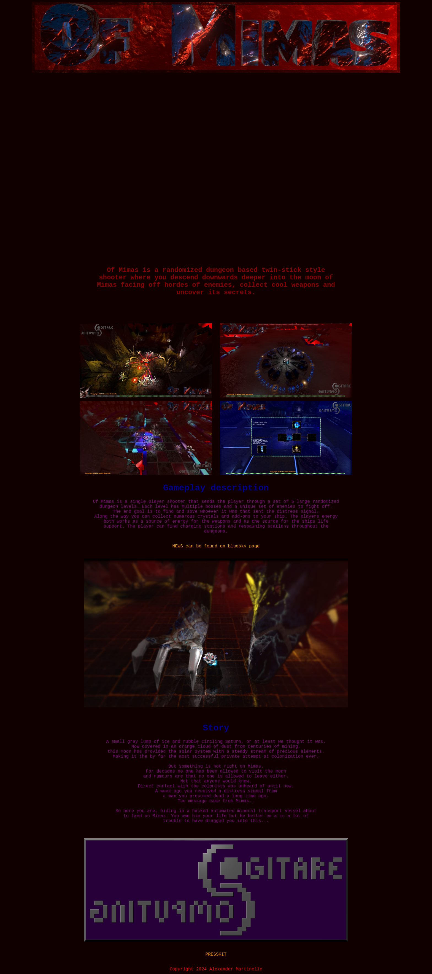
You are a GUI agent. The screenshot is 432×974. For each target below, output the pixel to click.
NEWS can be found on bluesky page (216, 546)
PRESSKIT (216, 954)
